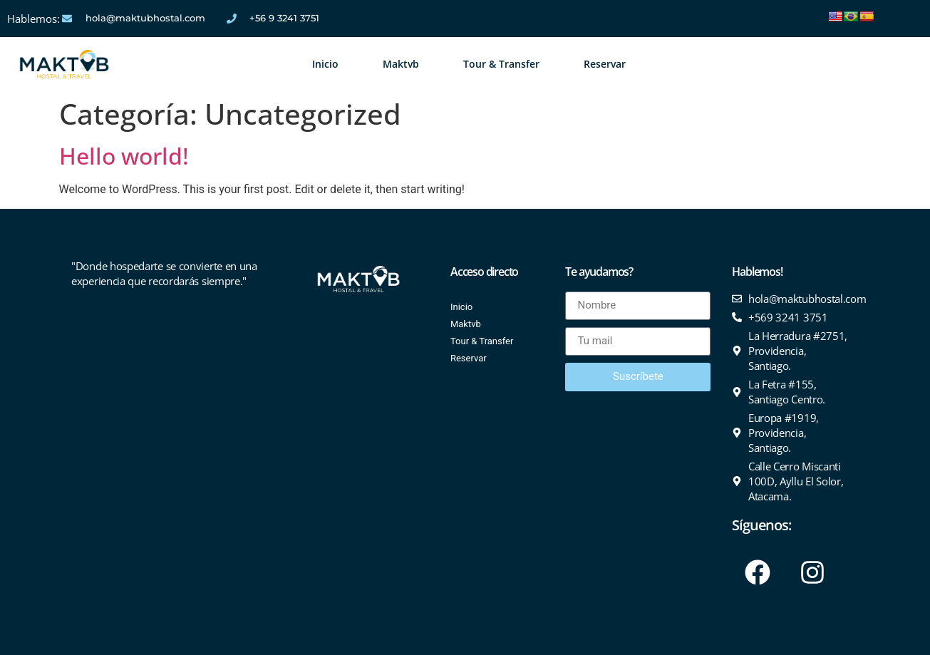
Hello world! (124, 155)
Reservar (605, 64)
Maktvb (401, 64)
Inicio (325, 64)
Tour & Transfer (501, 64)
